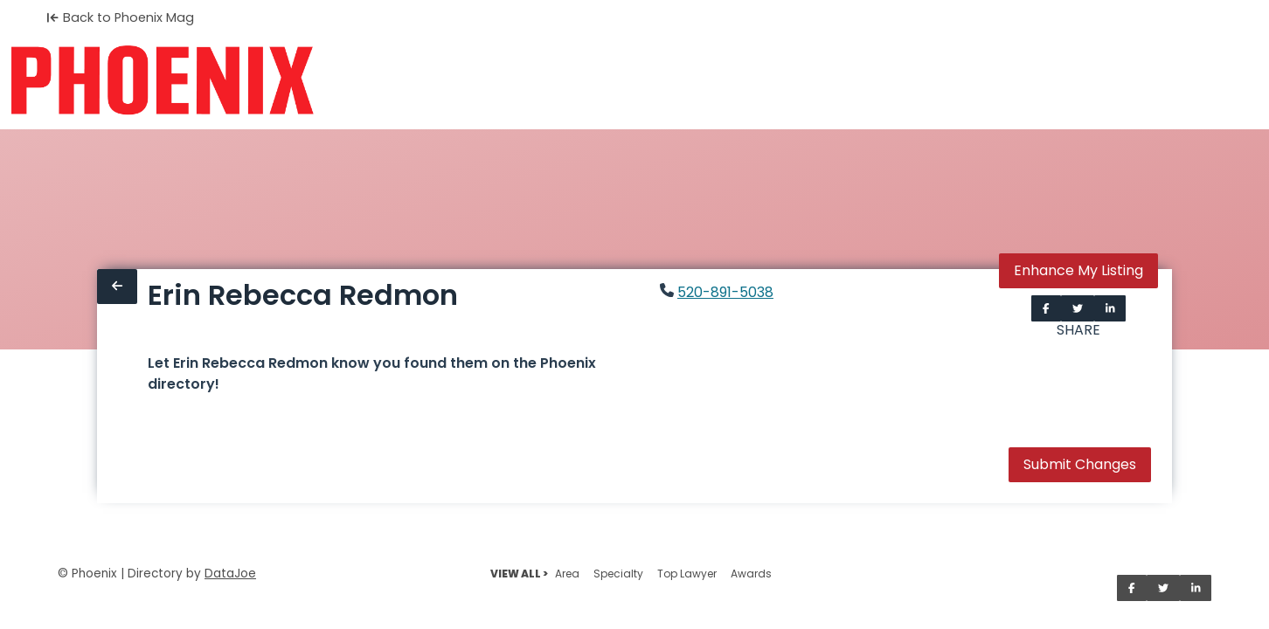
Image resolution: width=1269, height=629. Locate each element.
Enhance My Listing (1078, 270)
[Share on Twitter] (1077, 308)
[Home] (162, 80)
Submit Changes (1079, 464)
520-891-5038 (725, 292)
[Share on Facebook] (1046, 308)
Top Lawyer (687, 573)
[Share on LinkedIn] (1110, 308)
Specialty (618, 573)
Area (567, 573)
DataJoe (230, 573)
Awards (751, 573)
